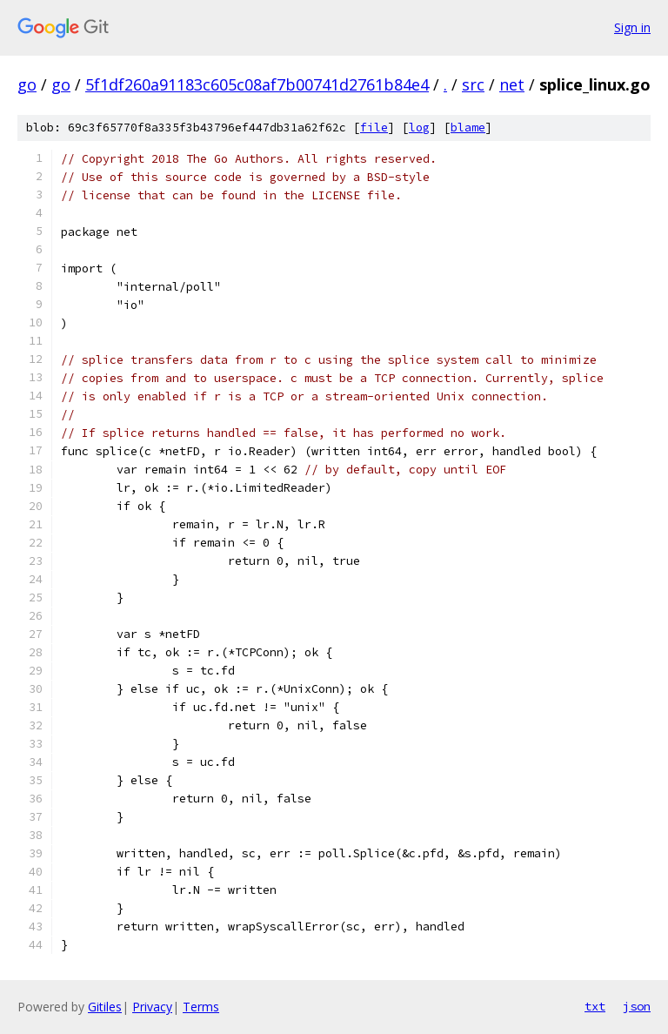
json (637, 1006)
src (473, 84)
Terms (201, 1006)
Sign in (632, 27)
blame (468, 127)
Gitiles (105, 1006)
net (511, 84)
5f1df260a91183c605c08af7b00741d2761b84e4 (257, 84)
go (27, 84)
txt (594, 1006)
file (374, 127)
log (419, 127)
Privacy (152, 1006)
